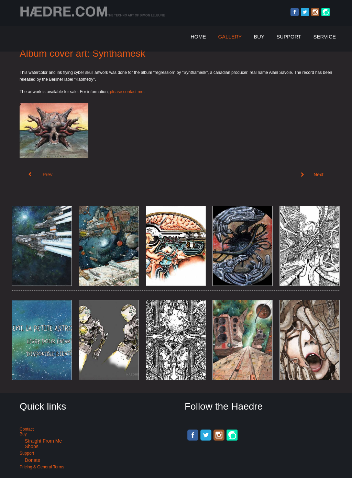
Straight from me (43, 441)
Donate (32, 460)
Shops (31, 446)
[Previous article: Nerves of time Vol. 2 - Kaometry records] (40, 174)
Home (198, 37)
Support (288, 37)
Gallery (230, 37)
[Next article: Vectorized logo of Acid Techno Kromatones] (312, 174)
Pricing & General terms (42, 467)
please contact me (126, 91)
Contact (27, 429)
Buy (259, 37)
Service (324, 37)
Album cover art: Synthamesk (82, 53)
